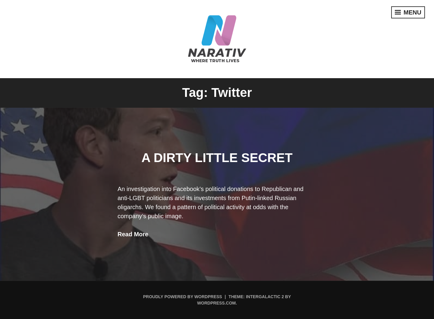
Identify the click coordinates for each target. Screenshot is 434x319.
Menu (408, 12)
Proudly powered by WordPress (182, 296)
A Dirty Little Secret (217, 158)
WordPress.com (216, 303)
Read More (133, 234)
